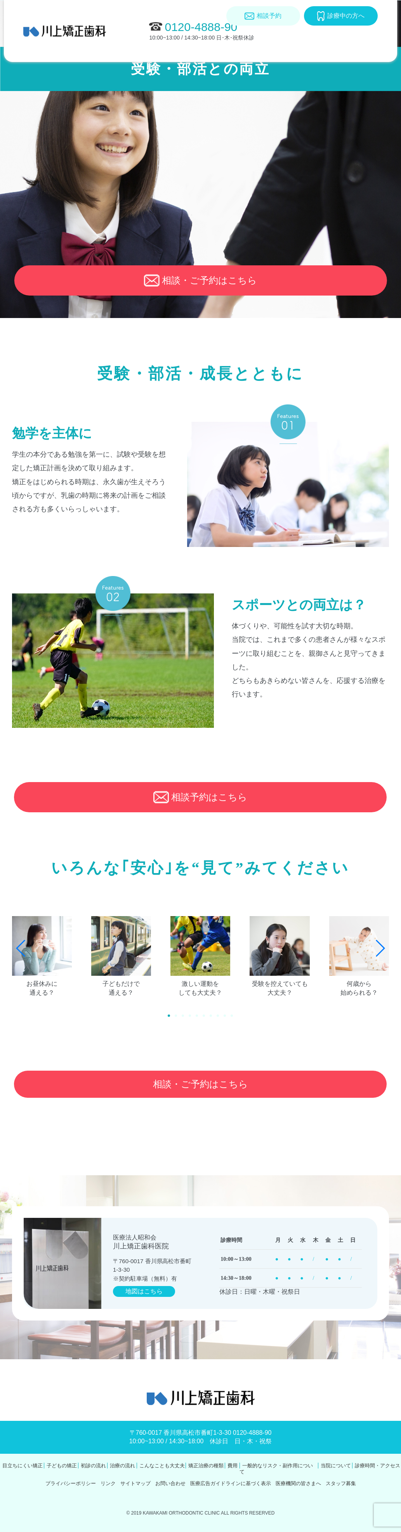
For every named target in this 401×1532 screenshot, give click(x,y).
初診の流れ (93, 1465)
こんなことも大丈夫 (177, 67)
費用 (257, 65)
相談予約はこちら (200, 797)
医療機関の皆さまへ (298, 1483)
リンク (108, 1483)
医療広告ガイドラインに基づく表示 (230, 1483)
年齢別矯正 (83, 65)
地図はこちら (144, 1291)
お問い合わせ (170, 1483)
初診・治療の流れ (131, 67)
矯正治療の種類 (222, 67)
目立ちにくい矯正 (41, 67)
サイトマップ (135, 1483)
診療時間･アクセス (357, 67)
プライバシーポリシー (70, 1483)
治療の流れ (122, 1465)
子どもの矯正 (62, 1465)
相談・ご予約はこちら (200, 280)
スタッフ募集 (341, 1483)
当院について (312, 65)
